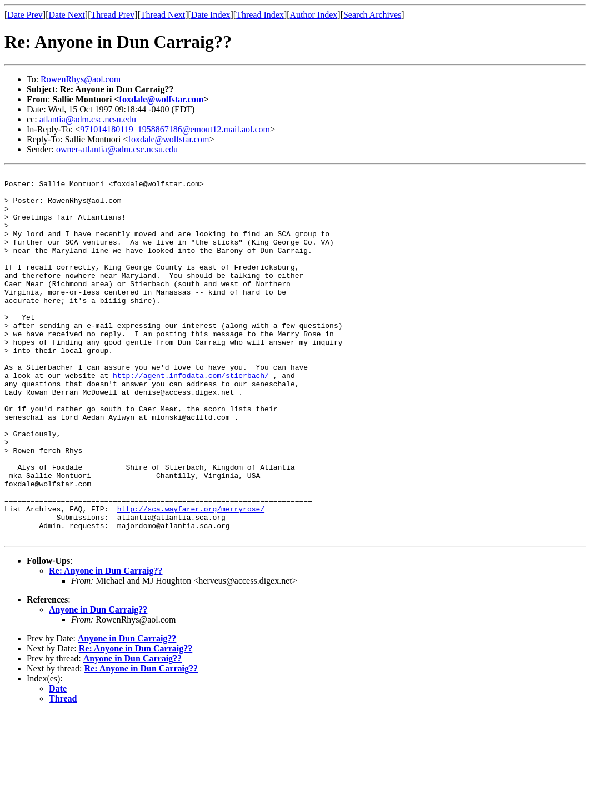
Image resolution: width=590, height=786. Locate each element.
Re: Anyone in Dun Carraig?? (105, 644)
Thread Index (260, 14)
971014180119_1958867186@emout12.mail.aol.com (175, 129)
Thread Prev (112, 14)
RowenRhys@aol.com (81, 79)
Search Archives (372, 14)
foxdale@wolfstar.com (161, 99)
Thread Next (163, 14)
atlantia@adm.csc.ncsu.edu (87, 119)
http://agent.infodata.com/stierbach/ (191, 417)
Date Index (211, 14)
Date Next (67, 14)
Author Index (314, 14)
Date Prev (25, 14)
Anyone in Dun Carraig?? (98, 683)
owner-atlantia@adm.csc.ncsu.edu (117, 149)
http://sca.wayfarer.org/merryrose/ (190, 577)
